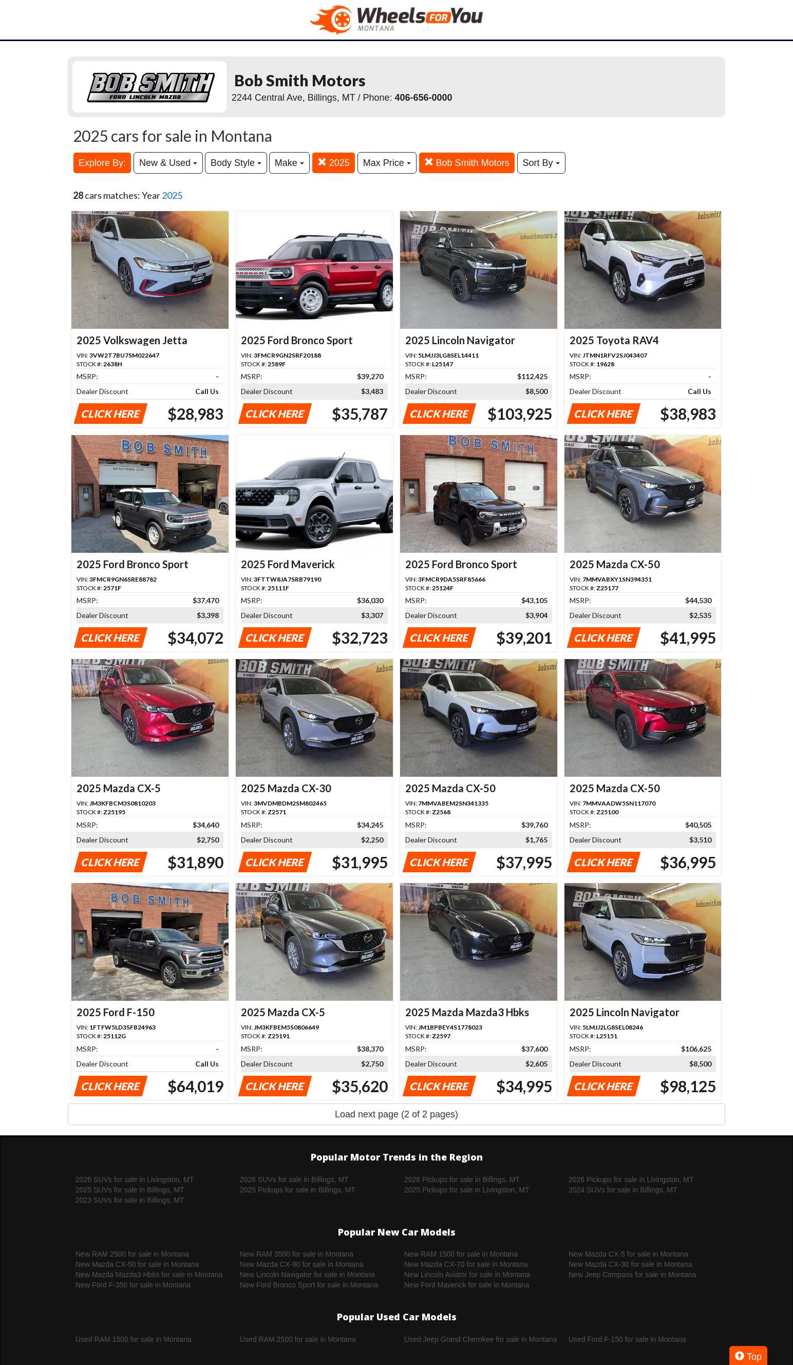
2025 (333, 162)
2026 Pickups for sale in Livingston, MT (631, 1179)
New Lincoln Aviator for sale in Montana (467, 1274)
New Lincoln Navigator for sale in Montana (307, 1274)
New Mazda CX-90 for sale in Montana (301, 1264)
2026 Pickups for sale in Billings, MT (462, 1179)
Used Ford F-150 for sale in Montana (627, 1339)
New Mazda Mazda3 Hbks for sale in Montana (148, 1274)
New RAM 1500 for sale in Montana (461, 1254)
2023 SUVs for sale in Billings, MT (129, 1200)
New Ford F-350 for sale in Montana (133, 1285)
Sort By (541, 163)
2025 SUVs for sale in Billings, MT (129, 1190)
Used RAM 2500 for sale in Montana (298, 1339)
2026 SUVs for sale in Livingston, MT (134, 1179)
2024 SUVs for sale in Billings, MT (623, 1190)
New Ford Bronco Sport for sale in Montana (309, 1285)
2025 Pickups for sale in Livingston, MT (467, 1190)
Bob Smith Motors (466, 162)
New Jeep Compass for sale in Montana (632, 1274)
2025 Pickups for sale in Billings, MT (297, 1190)
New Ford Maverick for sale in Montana (467, 1285)
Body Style (236, 163)
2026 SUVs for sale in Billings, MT (294, 1179)
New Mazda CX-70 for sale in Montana (465, 1264)
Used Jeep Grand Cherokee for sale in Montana (480, 1339)
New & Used (168, 163)
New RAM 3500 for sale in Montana (296, 1254)
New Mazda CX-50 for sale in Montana (137, 1264)
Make (289, 163)
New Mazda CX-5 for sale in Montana (628, 1254)
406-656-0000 (423, 97)
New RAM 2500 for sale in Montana (132, 1254)
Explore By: (102, 163)
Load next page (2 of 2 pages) (396, 1114)
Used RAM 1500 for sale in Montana (133, 1339)
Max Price (387, 163)
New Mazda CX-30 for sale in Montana (630, 1264)
